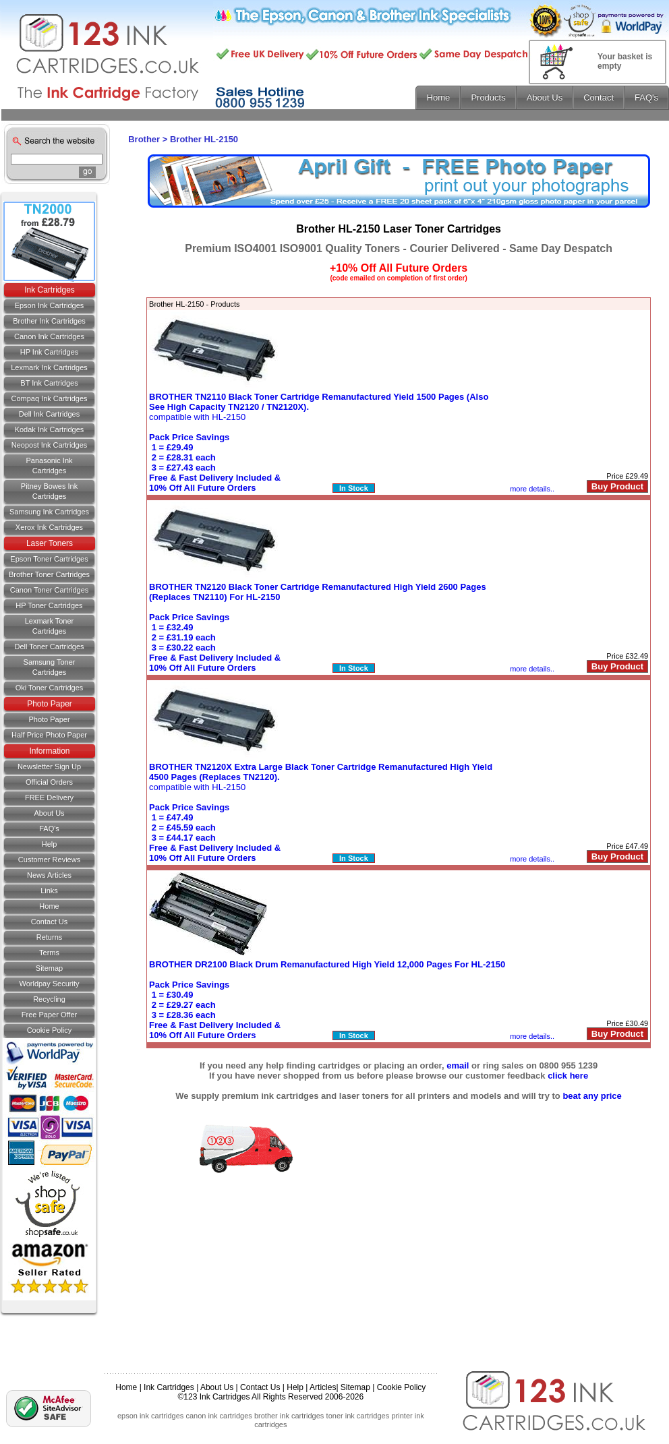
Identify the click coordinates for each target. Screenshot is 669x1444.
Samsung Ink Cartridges (49, 512)
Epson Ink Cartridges (49, 305)
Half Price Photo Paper (49, 735)
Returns (49, 937)
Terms (49, 953)
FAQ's (49, 828)
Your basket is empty (625, 61)
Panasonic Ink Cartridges (49, 465)
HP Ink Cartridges (49, 352)
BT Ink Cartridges (49, 383)
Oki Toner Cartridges (50, 688)
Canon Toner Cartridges (49, 590)
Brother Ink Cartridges (49, 321)
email (457, 1065)
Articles (323, 1387)
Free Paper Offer (49, 1015)
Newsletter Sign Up (49, 766)
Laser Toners (49, 543)
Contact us (49, 921)
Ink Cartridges (49, 290)
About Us (49, 813)
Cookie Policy (49, 1030)
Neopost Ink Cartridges (49, 445)
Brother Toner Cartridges (49, 574)
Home (49, 906)
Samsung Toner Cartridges (50, 667)
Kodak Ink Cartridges (49, 429)
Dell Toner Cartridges (49, 646)
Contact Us (260, 1387)
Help (49, 844)
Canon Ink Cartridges (49, 336)
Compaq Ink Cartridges (49, 398)
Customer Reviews (49, 859)
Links (49, 890)
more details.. (532, 489)
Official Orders (49, 782)
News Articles (49, 875)
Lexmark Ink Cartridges (49, 367)
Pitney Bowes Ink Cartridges (49, 491)
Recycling (49, 999)
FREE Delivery (49, 797)
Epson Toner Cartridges (49, 559)
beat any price (591, 1096)
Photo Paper (49, 704)
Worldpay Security (49, 984)
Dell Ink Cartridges (49, 414)
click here (568, 1076)
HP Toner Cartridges (49, 605)
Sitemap (49, 968)
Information (49, 751)
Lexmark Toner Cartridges (49, 626)
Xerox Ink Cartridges (49, 527)
